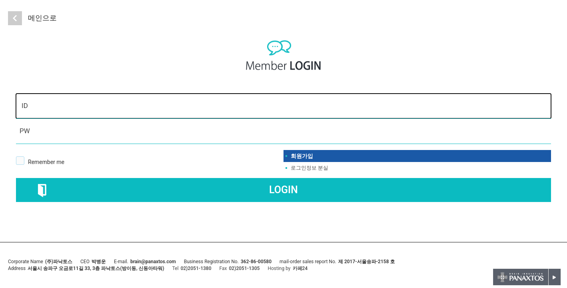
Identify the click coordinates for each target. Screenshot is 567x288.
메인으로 (42, 18)
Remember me (46, 162)
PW (25, 131)
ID (25, 106)
